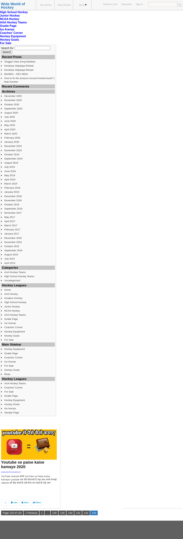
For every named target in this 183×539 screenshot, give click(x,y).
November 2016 (13, 242)
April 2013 (9, 263)
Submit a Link (110, 4)
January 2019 (11, 192)
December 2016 (13, 238)
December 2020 (13, 96)
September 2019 (13, 158)
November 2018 (13, 200)
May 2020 (9, 125)
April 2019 (9, 179)
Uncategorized (12, 280)
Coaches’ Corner (11, 32)
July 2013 (9, 258)
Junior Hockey (10, 15)
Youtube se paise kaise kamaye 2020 (22, 464)
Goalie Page (8, 25)
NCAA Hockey (9, 19)
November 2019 (13, 150)
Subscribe (126, 4)
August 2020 (11, 112)
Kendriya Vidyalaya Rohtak (19, 65)
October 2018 (11, 204)
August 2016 (11, 254)
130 (70, 512)
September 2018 (13, 208)
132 (86, 512)
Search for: (7, 48)
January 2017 (11, 233)
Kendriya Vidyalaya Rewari (19, 70)
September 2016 (13, 250)
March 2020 (10, 133)
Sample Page (11, 412)
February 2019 (12, 187)
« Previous (31, 512)
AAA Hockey (11, 294)
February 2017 (12, 229)
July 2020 (9, 117)
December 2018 (13, 196)
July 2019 (9, 167)
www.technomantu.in (11, 472)
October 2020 (11, 104)
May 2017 (9, 217)
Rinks (7, 374)
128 (54, 512)
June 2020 (10, 121)
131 (78, 512)
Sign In (139, 4)
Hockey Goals (9, 39)
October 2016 (11, 246)
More (83, 5)
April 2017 (9, 221)
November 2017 (13, 212)
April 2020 (9, 129)
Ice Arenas (7, 29)
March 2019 (10, 183)
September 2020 (13, 108)
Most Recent (64, 5)
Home (7, 289)
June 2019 (10, 171)
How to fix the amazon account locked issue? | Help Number (29, 80)
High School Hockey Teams (19, 276)
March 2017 (10, 225)
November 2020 (13, 100)
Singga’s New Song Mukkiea (19, 61)
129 (62, 512)
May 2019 (9, 175)
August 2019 (11, 162)
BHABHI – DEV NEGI (16, 74)
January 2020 (11, 142)
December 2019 (13, 146)
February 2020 (12, 137)
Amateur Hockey (13, 298)
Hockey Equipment (13, 36)
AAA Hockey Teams (13, 22)
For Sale (5, 43)
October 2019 (11, 154)
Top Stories (46, 5)
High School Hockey (14, 12)
